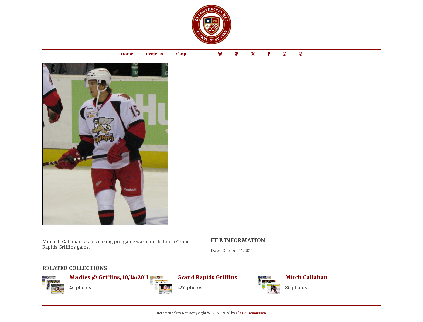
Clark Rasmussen (251, 313)
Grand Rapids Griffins (207, 277)
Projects (154, 54)
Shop (181, 54)
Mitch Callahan (306, 277)
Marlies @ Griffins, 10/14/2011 (108, 277)
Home (127, 54)
